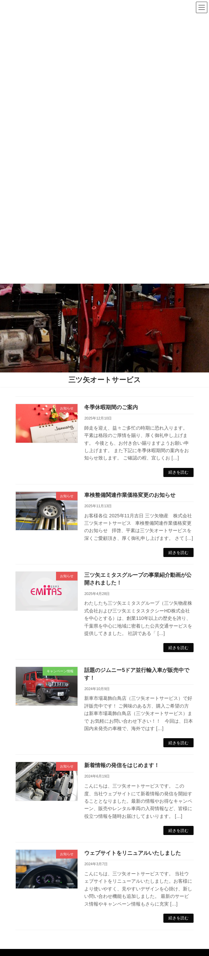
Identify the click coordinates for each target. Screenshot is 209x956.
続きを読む (178, 472)
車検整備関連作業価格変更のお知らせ (129, 495)
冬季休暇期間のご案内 (111, 407)
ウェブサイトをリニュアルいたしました (132, 853)
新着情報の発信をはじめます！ (121, 765)
